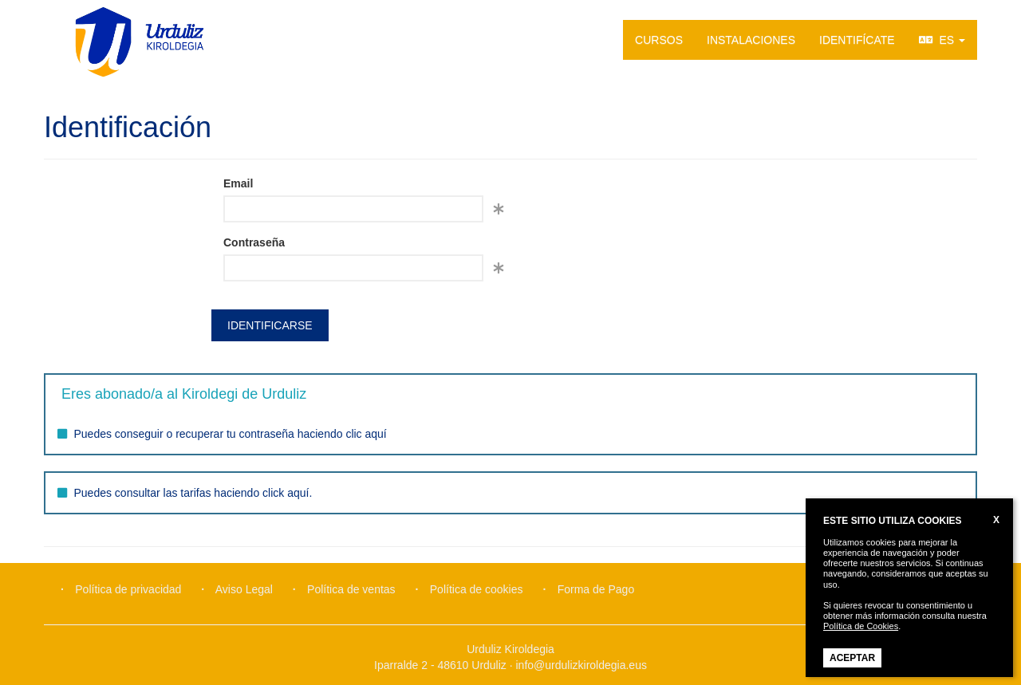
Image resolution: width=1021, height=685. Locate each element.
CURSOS (659, 39)
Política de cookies (476, 589)
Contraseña (254, 242)
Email (238, 183)
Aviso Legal (244, 589)
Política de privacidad (128, 589)
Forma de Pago (596, 589)
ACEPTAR (852, 657)
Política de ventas (351, 589)
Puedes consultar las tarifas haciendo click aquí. (193, 492)
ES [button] (942, 39)
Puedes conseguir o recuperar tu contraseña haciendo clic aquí (230, 433)
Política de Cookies (860, 626)
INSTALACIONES (751, 39)
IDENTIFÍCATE (857, 39)
